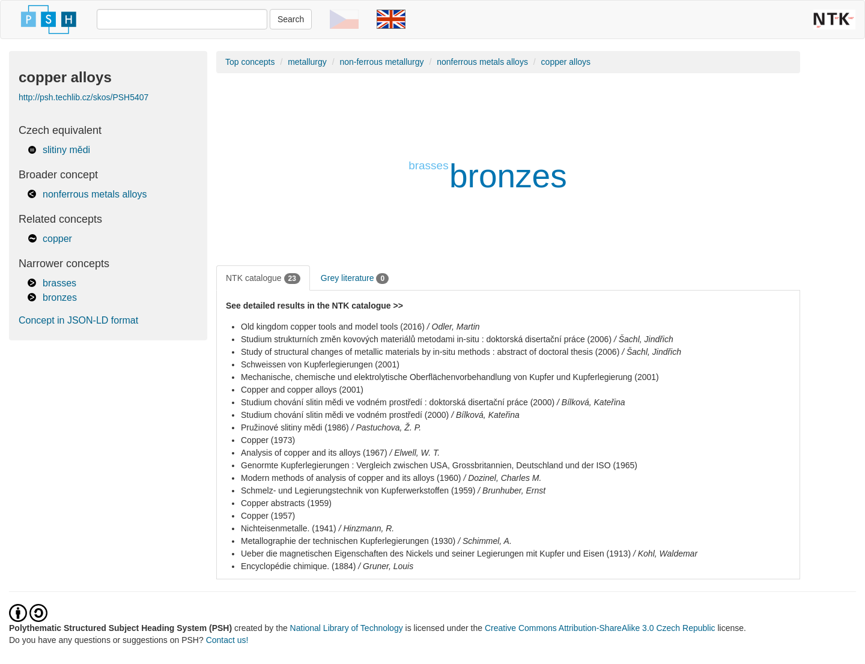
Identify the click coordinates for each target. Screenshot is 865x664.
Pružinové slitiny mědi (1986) (295, 427)
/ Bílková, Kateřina (591, 402)
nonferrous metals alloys (95, 194)
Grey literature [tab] (355, 278)
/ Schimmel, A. (485, 541)
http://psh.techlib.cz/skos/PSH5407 (83, 97)
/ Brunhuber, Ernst (511, 490)
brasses (59, 283)
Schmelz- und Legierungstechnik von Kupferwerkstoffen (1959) (358, 490)
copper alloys (566, 62)
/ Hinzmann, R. (367, 528)
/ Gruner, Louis (385, 566)
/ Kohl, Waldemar (665, 553)
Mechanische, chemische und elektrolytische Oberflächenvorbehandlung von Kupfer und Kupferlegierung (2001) (450, 377)
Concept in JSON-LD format (78, 320)
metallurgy (307, 62)
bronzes (60, 297)
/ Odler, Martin (453, 326)
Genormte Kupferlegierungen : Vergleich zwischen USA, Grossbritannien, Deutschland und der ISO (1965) (439, 465)
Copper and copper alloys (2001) (302, 389)
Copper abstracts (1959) (286, 503)
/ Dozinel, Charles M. (502, 478)
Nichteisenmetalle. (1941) (288, 528)
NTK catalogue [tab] (263, 278)
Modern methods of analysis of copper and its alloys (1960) (351, 478)
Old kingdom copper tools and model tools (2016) (333, 326)
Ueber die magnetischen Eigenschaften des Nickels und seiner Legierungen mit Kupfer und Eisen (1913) (436, 553)
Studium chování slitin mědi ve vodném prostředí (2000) (345, 415)
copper (57, 239)
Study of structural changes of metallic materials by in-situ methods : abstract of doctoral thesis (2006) (430, 352)
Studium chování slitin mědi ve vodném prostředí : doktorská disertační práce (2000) (397, 402)
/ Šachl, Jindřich (643, 339)
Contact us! (227, 640)
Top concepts (250, 62)
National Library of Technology (346, 628)
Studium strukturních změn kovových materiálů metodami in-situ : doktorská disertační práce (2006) (426, 339)
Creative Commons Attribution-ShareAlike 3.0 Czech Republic (601, 628)
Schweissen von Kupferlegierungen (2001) (320, 364)
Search (291, 19)
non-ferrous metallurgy (381, 62)
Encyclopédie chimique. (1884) (298, 566)
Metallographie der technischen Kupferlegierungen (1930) (348, 541)
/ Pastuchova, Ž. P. (386, 427)
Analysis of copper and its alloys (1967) (314, 452)
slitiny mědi (66, 150)
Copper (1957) (268, 516)
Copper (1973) (268, 440)
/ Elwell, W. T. (414, 452)
